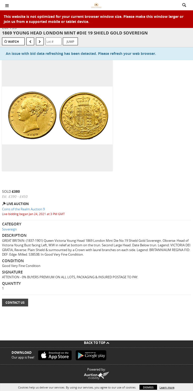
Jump (70, 42)
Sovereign (9, 229)
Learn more (167, 387)
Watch (13, 42)
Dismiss (148, 387)
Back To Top (96, 342)
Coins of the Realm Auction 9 (23, 209)
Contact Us (15, 302)
